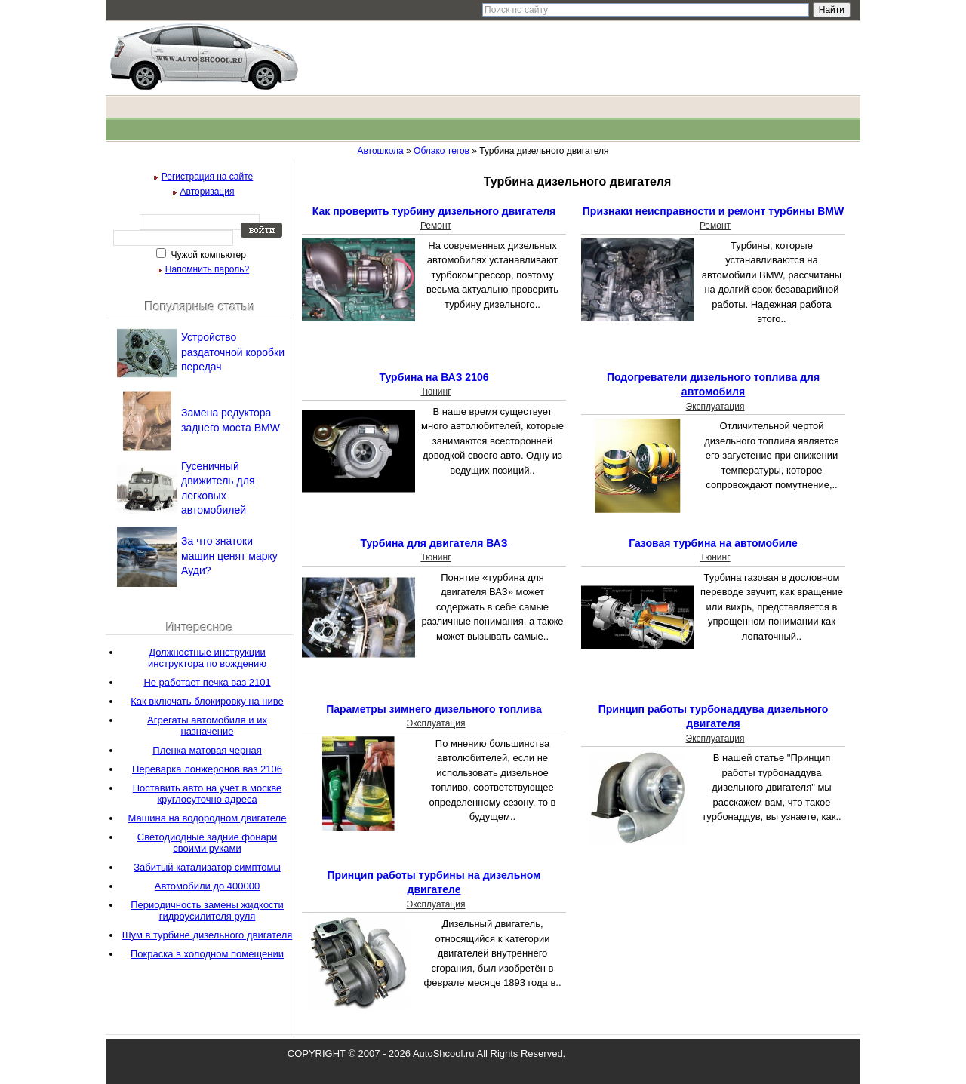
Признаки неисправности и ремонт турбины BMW (713, 211)
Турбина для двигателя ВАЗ (433, 543)
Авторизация (207, 191)
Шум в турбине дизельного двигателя (207, 935)
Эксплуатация (715, 406)
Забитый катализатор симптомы (207, 867)
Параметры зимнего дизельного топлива (434, 709)
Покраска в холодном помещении (207, 954)
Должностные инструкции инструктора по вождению (207, 657)
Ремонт (435, 225)
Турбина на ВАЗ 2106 (433, 377)
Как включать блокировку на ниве (207, 701)
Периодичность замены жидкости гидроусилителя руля (207, 910)
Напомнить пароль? (207, 269)
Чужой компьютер (207, 255)
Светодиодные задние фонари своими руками (207, 842)
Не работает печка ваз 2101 (206, 682)
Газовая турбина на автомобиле (713, 543)
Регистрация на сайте (208, 176)
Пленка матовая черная (206, 750)
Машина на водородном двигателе (207, 818)
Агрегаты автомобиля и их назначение (207, 725)
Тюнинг (435, 391)
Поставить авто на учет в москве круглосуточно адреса (207, 793)
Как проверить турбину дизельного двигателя (434, 211)
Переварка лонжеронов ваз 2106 (207, 769)
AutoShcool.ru (444, 1053)
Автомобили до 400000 (207, 886)
